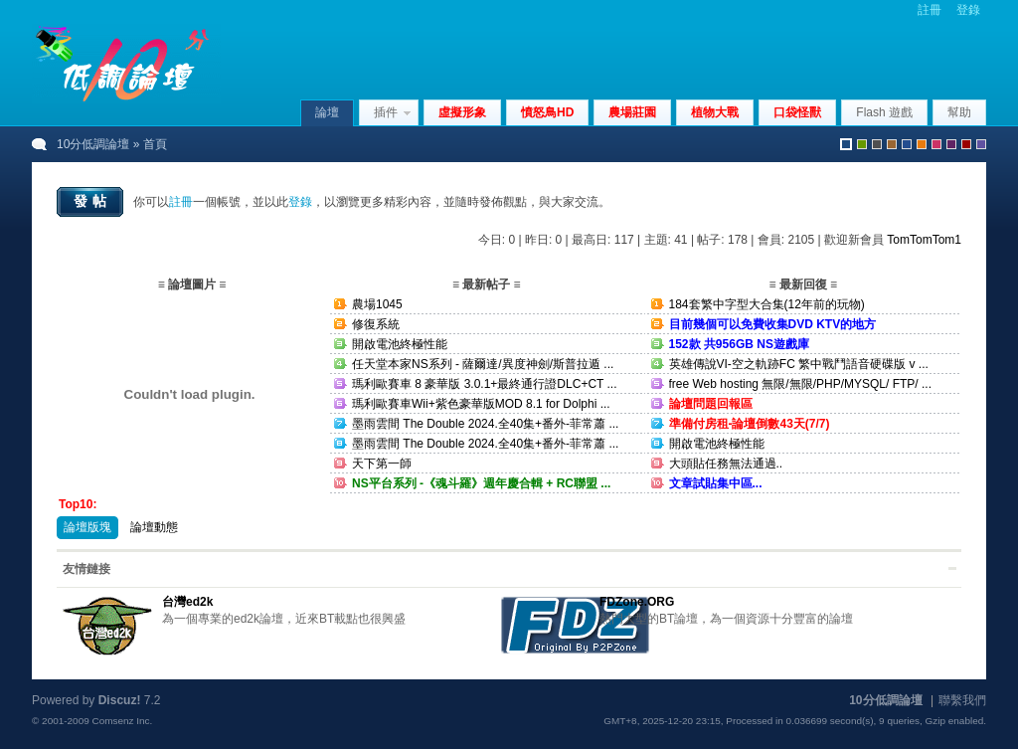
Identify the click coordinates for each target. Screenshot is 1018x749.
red (966, 144)
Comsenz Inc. (121, 720)
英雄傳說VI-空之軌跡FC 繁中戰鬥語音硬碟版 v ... (799, 364)
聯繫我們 (962, 700)
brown (892, 144)
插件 (386, 112)
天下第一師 (382, 463)
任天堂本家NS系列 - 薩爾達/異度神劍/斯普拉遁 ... (482, 364)
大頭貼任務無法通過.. (726, 463)
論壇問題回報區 (711, 404)
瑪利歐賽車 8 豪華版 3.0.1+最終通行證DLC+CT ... (484, 384)
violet (981, 144)
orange (922, 144)
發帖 (92, 201)
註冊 (929, 10)
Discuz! (119, 700)
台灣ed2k (187, 602)
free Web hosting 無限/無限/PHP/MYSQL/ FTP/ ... (801, 384)
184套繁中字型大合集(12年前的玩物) (767, 304)
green (862, 144)
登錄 (968, 10)
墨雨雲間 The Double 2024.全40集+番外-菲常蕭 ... (485, 424)
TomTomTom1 (924, 240)
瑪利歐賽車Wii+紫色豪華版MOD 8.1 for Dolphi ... (481, 404)
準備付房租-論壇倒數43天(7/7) (749, 424)
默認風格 (846, 144)
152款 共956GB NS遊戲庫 (739, 344)
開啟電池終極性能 (399, 344)
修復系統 (376, 324)
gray (877, 144)
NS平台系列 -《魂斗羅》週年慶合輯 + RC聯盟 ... (481, 483)
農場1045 (377, 304)
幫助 (959, 112)
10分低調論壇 (93, 144)
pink (936, 144)
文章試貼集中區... (716, 483)
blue (907, 144)
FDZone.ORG (636, 602)
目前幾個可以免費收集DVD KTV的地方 (773, 324)
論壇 (327, 112)
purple (951, 144)
